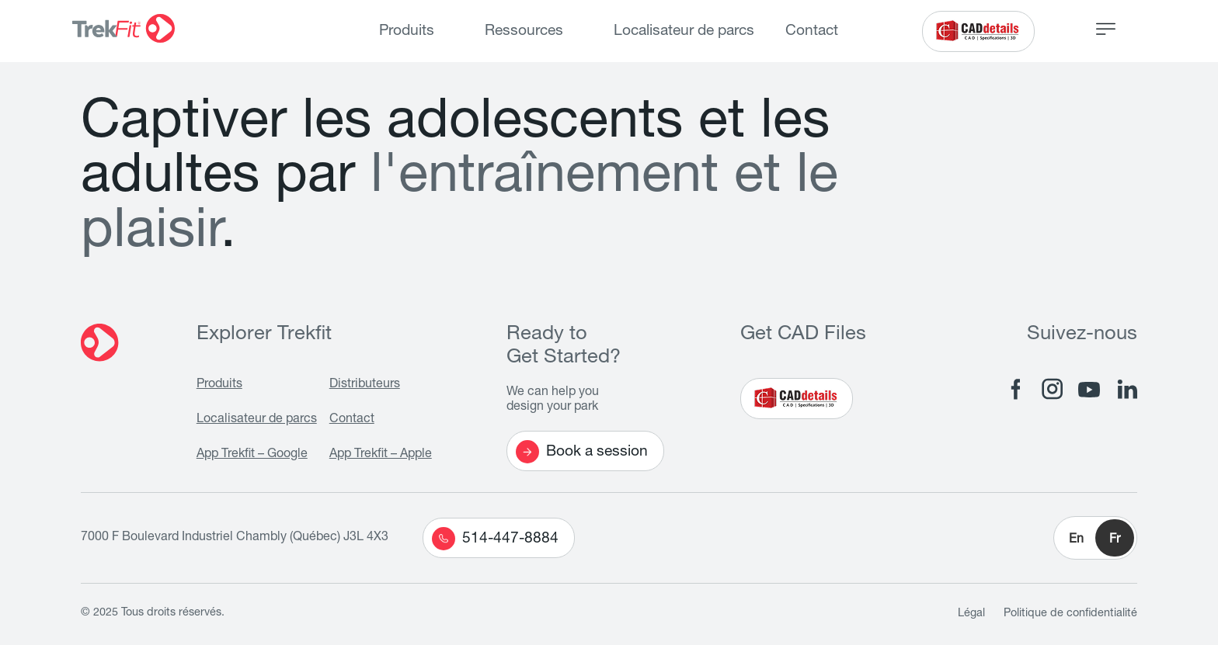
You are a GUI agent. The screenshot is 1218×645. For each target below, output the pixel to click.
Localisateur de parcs (684, 31)
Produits (406, 31)
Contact (811, 31)
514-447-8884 (495, 538)
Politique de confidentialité (1070, 614)
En (1076, 540)
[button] (1095, 538)
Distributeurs (364, 385)
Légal (971, 614)
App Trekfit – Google (252, 455)
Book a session (582, 451)
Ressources (524, 31)
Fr (1114, 540)
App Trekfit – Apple (380, 455)
